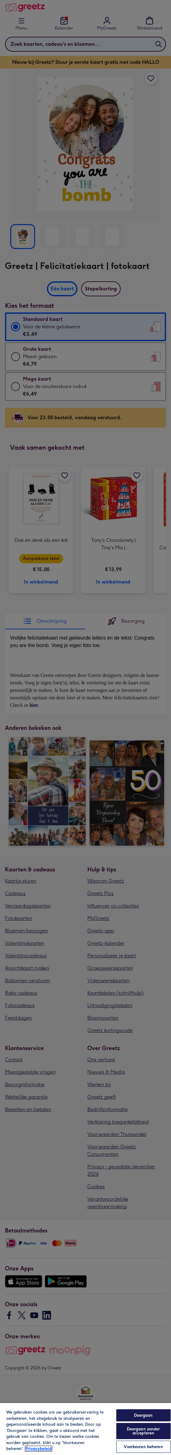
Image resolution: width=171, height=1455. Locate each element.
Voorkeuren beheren (143, 1446)
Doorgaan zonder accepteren (143, 1431)
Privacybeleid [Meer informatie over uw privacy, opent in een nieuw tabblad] (38, 1448)
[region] (85, 1428)
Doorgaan (143, 1415)
